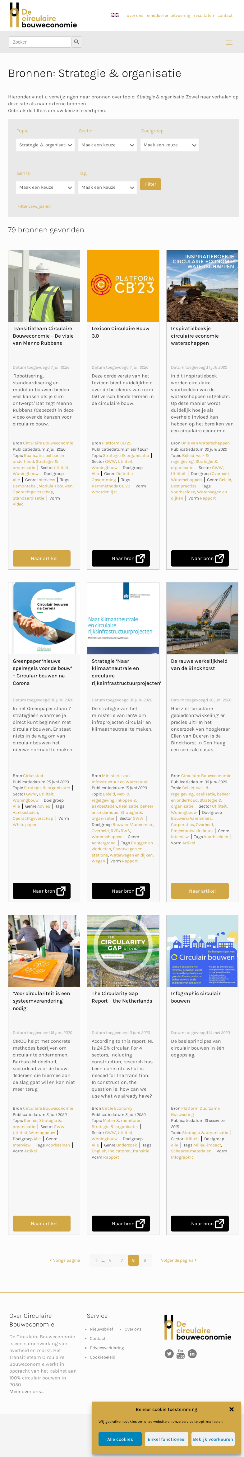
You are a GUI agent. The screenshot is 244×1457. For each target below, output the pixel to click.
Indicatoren (119, 1151)
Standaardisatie (28, 498)
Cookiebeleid (102, 1357)
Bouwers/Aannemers (133, 824)
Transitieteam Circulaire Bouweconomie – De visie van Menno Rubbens (43, 335)
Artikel (188, 843)
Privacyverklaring (107, 1347)
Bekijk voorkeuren (213, 1439)
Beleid (225, 479)
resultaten (204, 15)
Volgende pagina (179, 1260)
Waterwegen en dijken (131, 855)
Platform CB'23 (116, 443)
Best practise (183, 486)
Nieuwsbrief (101, 1329)
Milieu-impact (207, 1145)
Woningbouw (26, 473)
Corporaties (182, 824)
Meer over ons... (26, 1391)
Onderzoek (126, 1145)
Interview (46, 479)
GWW (110, 461)
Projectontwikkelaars (192, 830)
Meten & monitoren (122, 1120)
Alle (16, 479)
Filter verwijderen (34, 206)
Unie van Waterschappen (205, 443)
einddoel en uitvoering (169, 15)
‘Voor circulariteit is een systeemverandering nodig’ (41, 1000)
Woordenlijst (104, 492)
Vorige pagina (64, 1260)
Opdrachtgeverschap (33, 492)
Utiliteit (61, 467)
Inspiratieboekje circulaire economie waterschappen (195, 335)
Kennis (30, 1120)
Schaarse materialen (191, 1151)
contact (225, 15)
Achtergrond (104, 843)
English (99, 1151)
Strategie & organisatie (126, 455)
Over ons (133, 1329)
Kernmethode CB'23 (111, 486)
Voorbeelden (183, 492)
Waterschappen (186, 479)
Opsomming (104, 479)
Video (18, 504)
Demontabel (25, 486)
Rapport (208, 498)
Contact (97, 1338)
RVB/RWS (120, 830)
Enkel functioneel (167, 1439)
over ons (135, 15)
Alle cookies (120, 1439)
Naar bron (123, 558)
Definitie (124, 473)
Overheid (220, 473)
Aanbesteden (25, 812)
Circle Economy (117, 1108)
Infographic (182, 1157)
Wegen (98, 861)
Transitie (140, 1151)
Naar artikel (44, 558)
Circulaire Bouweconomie (48, 443)
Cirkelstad (33, 775)
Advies (43, 806)
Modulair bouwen (55, 486)
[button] (231, 1409)
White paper (24, 824)
